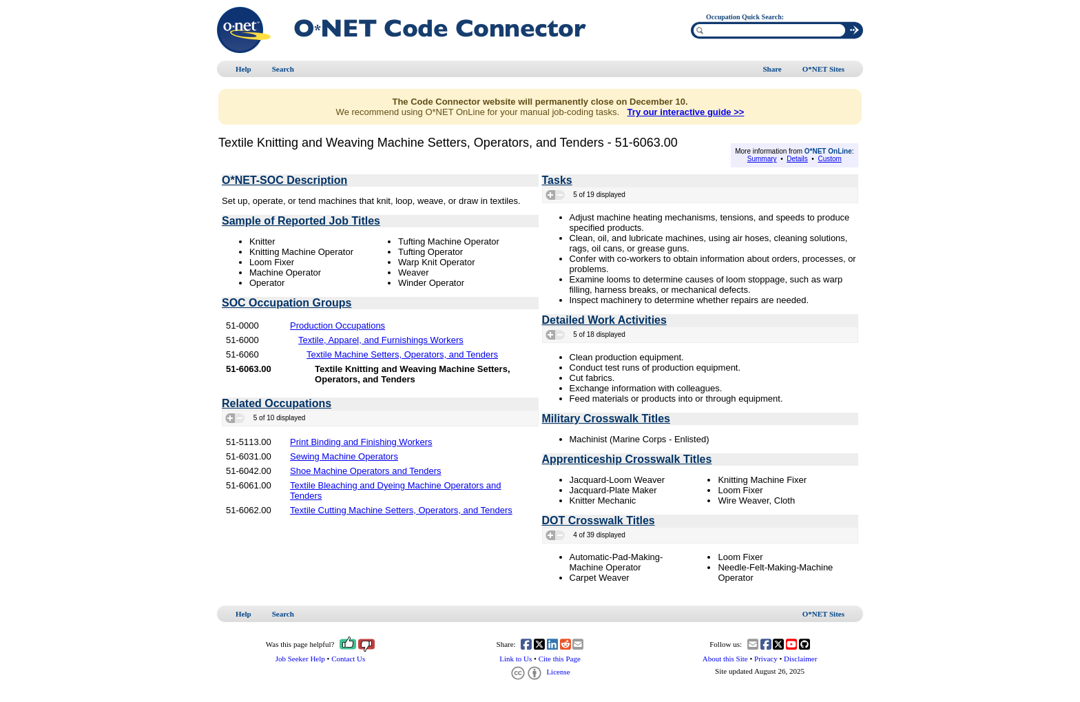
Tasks (557, 180)
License (540, 672)
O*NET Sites (823, 69)
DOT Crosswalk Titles (598, 520)
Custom (829, 159)
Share (771, 69)
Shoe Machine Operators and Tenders (365, 471)
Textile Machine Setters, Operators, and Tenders (402, 354)
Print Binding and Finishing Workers (361, 442)
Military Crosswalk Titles (606, 418)
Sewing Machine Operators (344, 456)
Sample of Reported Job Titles (301, 221)
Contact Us (348, 658)
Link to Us (515, 658)
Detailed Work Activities (604, 320)
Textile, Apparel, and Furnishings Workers (381, 340)
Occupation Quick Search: (745, 17)
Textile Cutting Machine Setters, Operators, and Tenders (401, 510)
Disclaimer (800, 658)
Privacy (766, 658)
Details (797, 159)
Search (283, 69)
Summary (762, 159)
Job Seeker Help (300, 658)
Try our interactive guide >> (686, 112)
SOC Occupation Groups (286, 303)
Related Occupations (276, 403)
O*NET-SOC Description (284, 180)
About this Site (725, 658)
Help (243, 69)
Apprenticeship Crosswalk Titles (627, 459)
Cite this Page (560, 658)
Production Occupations (337, 325)
